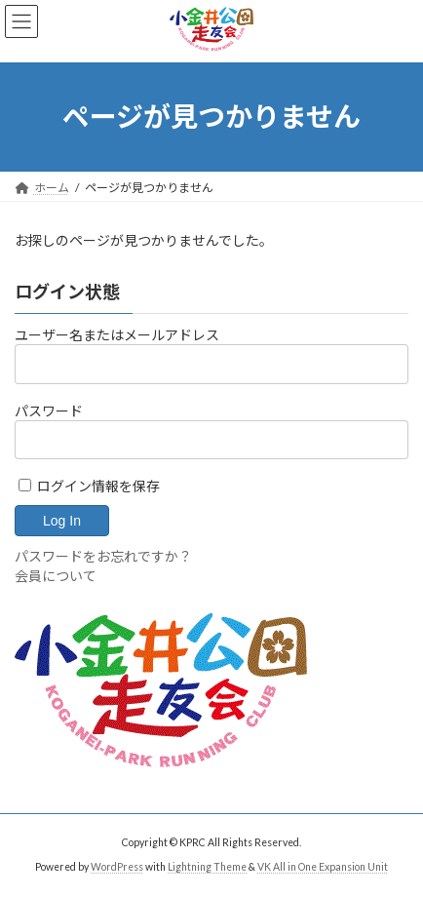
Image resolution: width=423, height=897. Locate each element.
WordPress (117, 867)
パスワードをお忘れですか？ (103, 556)
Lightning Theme (207, 867)
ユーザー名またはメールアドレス (117, 335)
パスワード (49, 411)
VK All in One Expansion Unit (322, 867)
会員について (55, 575)
